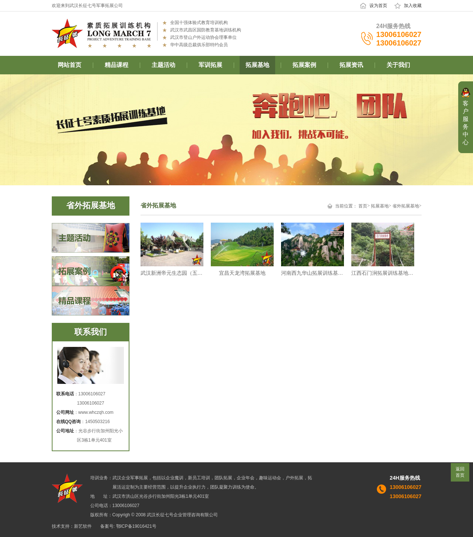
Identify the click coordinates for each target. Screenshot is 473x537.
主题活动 (163, 65)
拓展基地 (257, 65)
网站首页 (69, 65)
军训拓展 (210, 65)
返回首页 (460, 472)
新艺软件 (83, 526)
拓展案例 (304, 65)
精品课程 (116, 65)
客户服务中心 (466, 122)
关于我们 (398, 65)
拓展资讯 (351, 65)
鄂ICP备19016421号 (136, 526)
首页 (362, 206)
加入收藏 (413, 5)
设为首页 (378, 5)
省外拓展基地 (405, 206)
